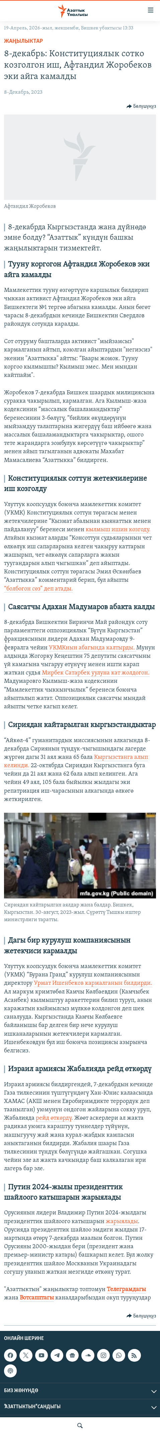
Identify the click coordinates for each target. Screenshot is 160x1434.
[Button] (141, 106)
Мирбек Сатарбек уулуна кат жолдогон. (96, 673)
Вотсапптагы (37, 1298)
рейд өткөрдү (53, 1118)
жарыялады (122, 1221)
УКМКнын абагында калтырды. (92, 648)
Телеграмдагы (126, 1289)
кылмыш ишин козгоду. (118, 530)
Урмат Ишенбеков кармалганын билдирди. (93, 983)
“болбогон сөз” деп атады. (38, 589)
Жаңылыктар (23, 41)
